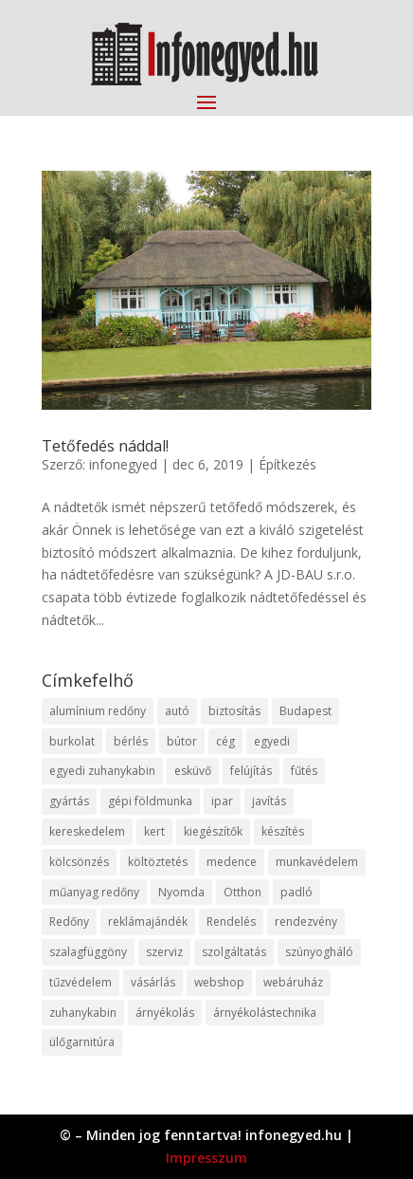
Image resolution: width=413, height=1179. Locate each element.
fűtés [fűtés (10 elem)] (304, 771)
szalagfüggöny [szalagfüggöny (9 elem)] (88, 952)
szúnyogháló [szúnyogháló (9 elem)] (319, 952)
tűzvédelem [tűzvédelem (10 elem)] (80, 982)
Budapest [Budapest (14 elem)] (305, 711)
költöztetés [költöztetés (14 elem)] (158, 862)
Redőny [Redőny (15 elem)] (69, 921)
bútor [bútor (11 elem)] (182, 741)
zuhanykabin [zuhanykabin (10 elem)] (83, 1012)
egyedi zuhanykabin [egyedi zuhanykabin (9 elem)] (102, 771)
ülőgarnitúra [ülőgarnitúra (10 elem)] (82, 1042)
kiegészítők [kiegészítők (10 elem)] (213, 831)
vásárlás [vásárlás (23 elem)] (153, 982)
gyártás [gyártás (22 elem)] (69, 801)
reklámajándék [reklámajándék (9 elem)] (148, 921)
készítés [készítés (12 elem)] (282, 831)
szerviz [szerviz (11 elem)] (164, 952)
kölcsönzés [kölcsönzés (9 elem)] (79, 862)
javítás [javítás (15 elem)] (269, 801)
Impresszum (206, 1158)
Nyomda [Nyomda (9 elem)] (181, 892)
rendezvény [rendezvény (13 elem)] (306, 921)
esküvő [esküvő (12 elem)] (192, 771)
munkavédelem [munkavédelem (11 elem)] (317, 862)
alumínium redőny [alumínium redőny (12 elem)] (97, 711)
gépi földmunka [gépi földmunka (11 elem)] (150, 801)
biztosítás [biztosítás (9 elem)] (234, 711)
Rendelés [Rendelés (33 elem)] (231, 921)
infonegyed (123, 464)
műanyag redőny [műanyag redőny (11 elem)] (94, 892)
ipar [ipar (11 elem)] (222, 801)
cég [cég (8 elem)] (225, 741)
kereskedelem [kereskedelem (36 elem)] (87, 831)
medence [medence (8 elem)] (231, 862)
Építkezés (287, 464)
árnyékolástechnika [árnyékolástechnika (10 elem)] (264, 1012)
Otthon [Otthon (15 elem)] (242, 892)
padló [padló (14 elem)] (296, 892)
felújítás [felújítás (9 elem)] (251, 771)
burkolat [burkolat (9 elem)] (72, 741)
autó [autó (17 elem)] (177, 711)
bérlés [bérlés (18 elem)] (131, 741)
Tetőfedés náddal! (105, 445)
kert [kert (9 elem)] (154, 831)
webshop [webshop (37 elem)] (219, 982)
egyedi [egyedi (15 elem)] (272, 741)
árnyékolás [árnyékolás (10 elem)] (164, 1012)
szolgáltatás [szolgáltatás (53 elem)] (234, 952)
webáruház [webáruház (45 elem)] (293, 982)
